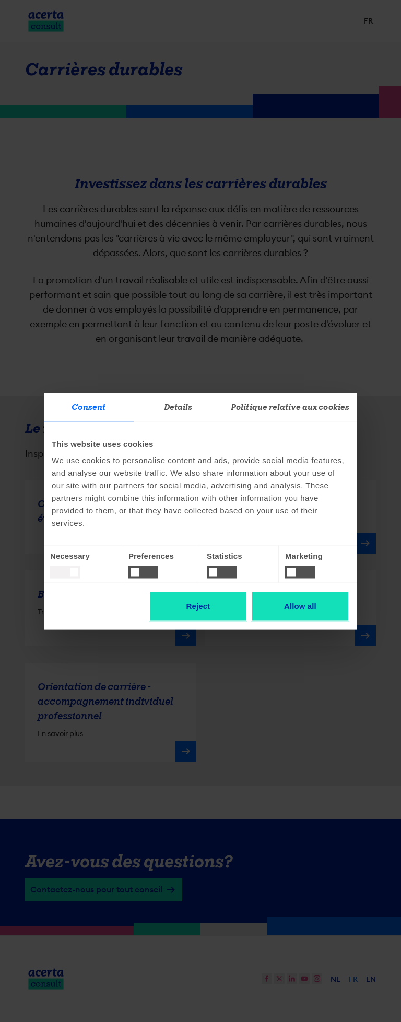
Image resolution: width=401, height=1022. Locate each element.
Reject (198, 605)
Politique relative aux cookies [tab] (290, 406)
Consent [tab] (88, 406)
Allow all (300, 605)
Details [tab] (178, 406)
